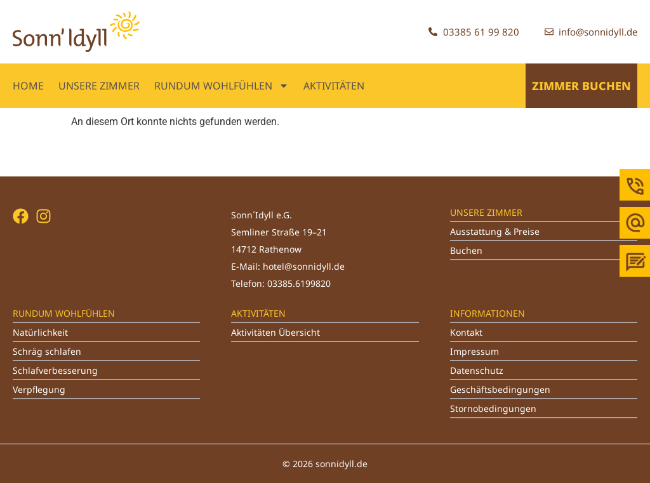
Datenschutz (476, 370)
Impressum (474, 351)
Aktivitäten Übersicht (275, 332)
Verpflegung (39, 389)
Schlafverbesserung (55, 370)
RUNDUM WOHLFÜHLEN (221, 85)
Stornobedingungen (493, 408)
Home (28, 86)
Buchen (466, 250)
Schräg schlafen (47, 351)
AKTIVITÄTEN (333, 86)
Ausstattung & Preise (495, 231)
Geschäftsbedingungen (500, 389)
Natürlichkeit (40, 332)
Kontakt (466, 332)
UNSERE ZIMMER (99, 86)
